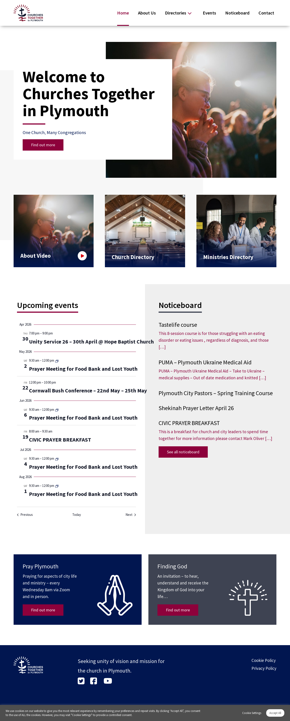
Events (209, 13)
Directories (175, 13)
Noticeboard (237, 13)
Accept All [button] (275, 713)
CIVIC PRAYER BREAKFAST (60, 439)
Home (123, 13)
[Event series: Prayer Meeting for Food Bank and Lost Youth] (56, 360)
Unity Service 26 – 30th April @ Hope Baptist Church (91, 341)
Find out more (43, 144)
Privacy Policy (263, 668)
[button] (256, 169)
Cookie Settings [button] (251, 713)
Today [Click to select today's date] (76, 514)
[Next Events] (131, 514)
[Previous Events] (25, 514)
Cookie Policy (263, 660)
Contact (266, 13)
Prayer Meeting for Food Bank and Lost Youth (83, 368)
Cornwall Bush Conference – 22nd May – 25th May (88, 390)
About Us (147, 13)
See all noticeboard (183, 451)
